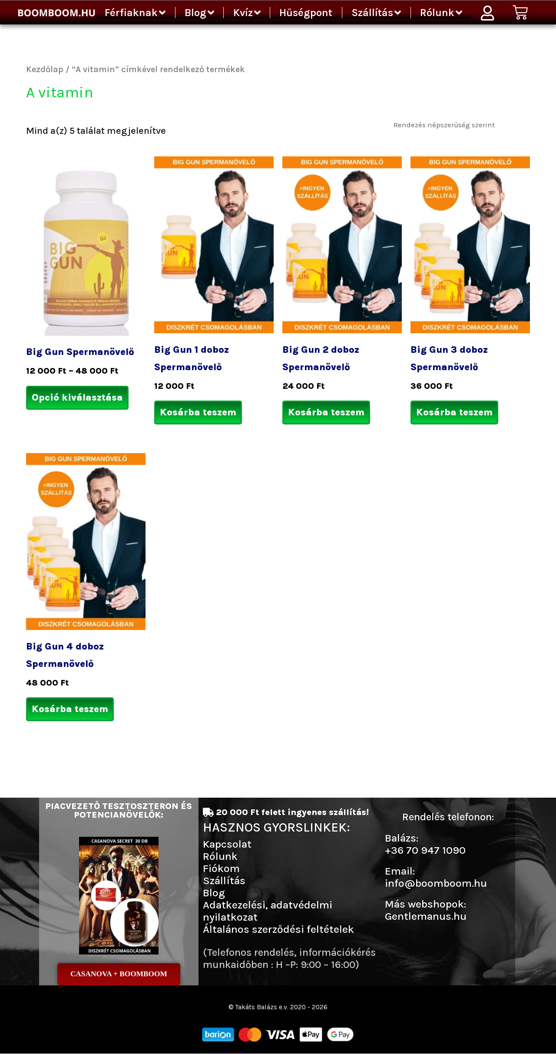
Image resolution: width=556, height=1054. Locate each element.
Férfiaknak (135, 13)
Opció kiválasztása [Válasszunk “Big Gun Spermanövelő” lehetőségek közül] (77, 397)
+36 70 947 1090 (425, 850)
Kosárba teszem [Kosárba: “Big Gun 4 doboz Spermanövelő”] (70, 709)
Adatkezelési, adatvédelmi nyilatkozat (267, 910)
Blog (199, 13)
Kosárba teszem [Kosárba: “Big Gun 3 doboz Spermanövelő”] (454, 412)
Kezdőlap (44, 69)
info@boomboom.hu (436, 883)
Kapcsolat (227, 844)
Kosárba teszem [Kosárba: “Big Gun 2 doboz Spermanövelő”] (326, 412)
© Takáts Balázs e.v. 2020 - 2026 (278, 1007)
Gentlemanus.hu (426, 916)
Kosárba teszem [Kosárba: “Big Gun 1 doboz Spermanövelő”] (198, 412)
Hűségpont (305, 13)
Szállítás (376, 13)
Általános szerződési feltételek (278, 929)
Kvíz (247, 13)
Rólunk (441, 13)
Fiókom (221, 868)
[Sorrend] (460, 124)
